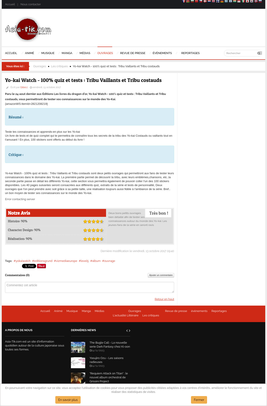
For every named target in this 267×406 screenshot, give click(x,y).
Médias (99, 311)
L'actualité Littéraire (126, 315)
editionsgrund (43, 261)
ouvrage (109, 261)
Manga (86, 311)
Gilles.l (24, 87)
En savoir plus (68, 400)
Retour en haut (164, 299)
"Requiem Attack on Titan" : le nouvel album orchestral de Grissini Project (109, 377)
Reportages (219, 311)
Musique (72, 311)
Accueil (10, 4)
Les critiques (59, 66)
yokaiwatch (23, 261)
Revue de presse (176, 311)
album (96, 261)
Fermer (199, 400)
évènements (199, 311)
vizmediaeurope (66, 261)
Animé (58, 311)
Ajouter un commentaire (161, 275)
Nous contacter (30, 4)
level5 (85, 261)
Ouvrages (39, 66)
